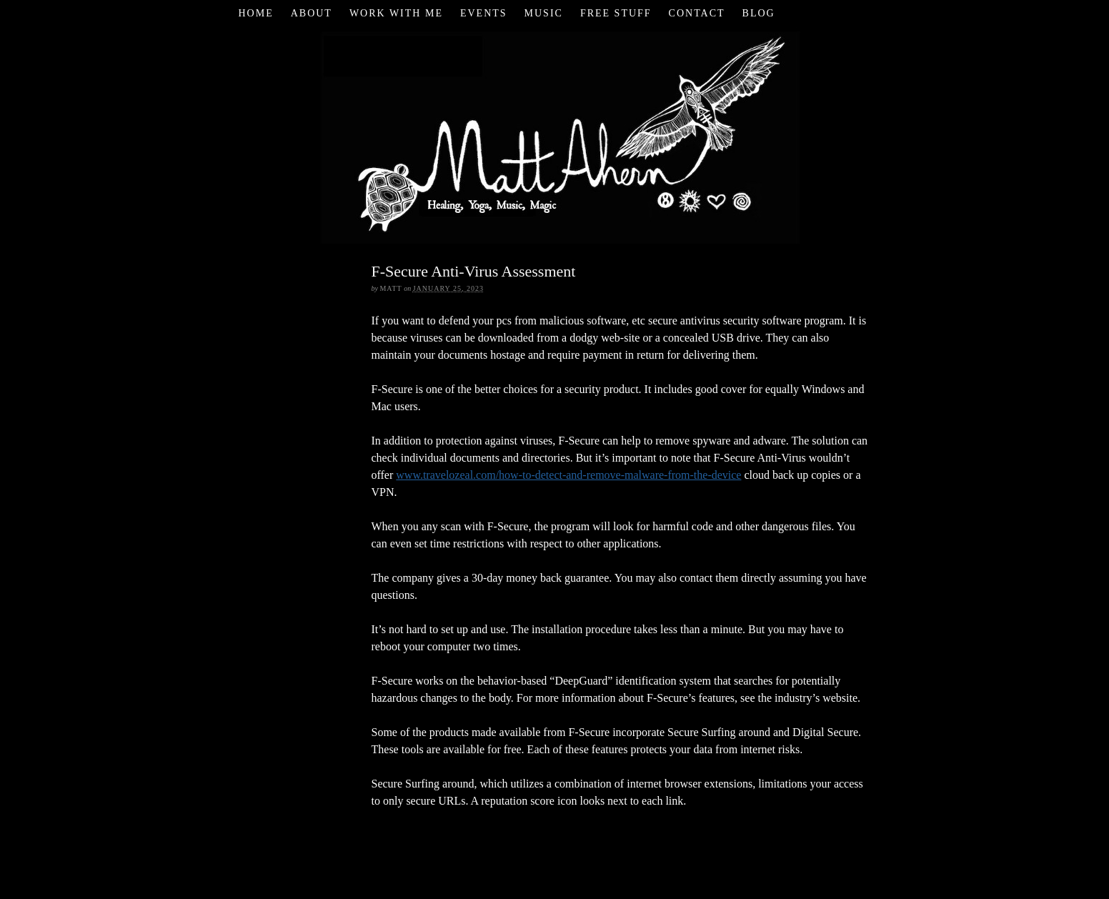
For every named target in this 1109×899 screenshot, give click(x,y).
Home (255, 13)
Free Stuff (616, 13)
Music (543, 13)
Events (483, 13)
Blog (758, 13)
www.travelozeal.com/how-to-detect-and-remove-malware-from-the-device (568, 475)
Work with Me (396, 13)
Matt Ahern (555, 135)
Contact (697, 13)
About (311, 13)
